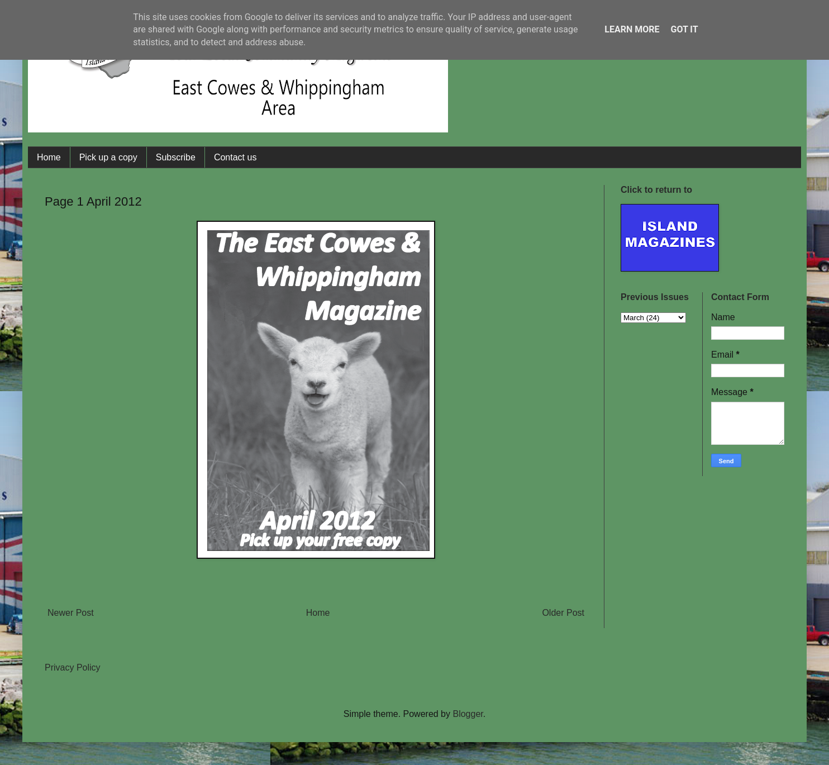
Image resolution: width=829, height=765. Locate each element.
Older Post (563, 612)
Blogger (467, 714)
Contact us (235, 157)
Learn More (631, 29)
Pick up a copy (108, 157)
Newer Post (70, 612)
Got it (684, 29)
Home (49, 157)
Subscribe (176, 157)
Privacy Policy (73, 667)
